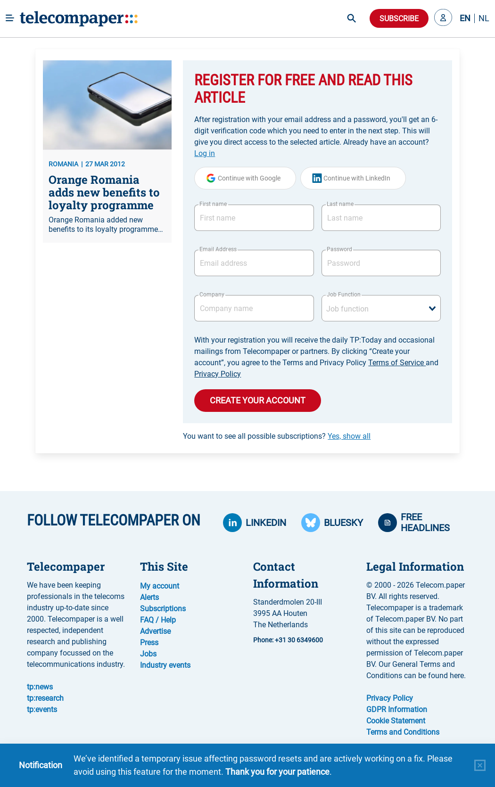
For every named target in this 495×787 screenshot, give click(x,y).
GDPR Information (396, 709)
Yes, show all (349, 436)
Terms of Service (397, 362)
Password (339, 249)
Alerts (149, 597)
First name (213, 204)
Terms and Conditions (402, 732)
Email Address (217, 249)
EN (465, 18)
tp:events (42, 709)
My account (159, 586)
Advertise (155, 631)
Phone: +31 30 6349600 (288, 640)
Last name (340, 204)
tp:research (45, 698)
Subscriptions (163, 608)
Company (211, 294)
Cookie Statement (395, 720)
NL (483, 18)
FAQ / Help (158, 619)
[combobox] (381, 308)
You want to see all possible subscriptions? (277, 436)
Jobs (148, 653)
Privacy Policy (217, 373)
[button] (443, 18)
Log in (204, 153)
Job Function (344, 294)
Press (149, 642)
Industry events (165, 665)
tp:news (40, 686)
